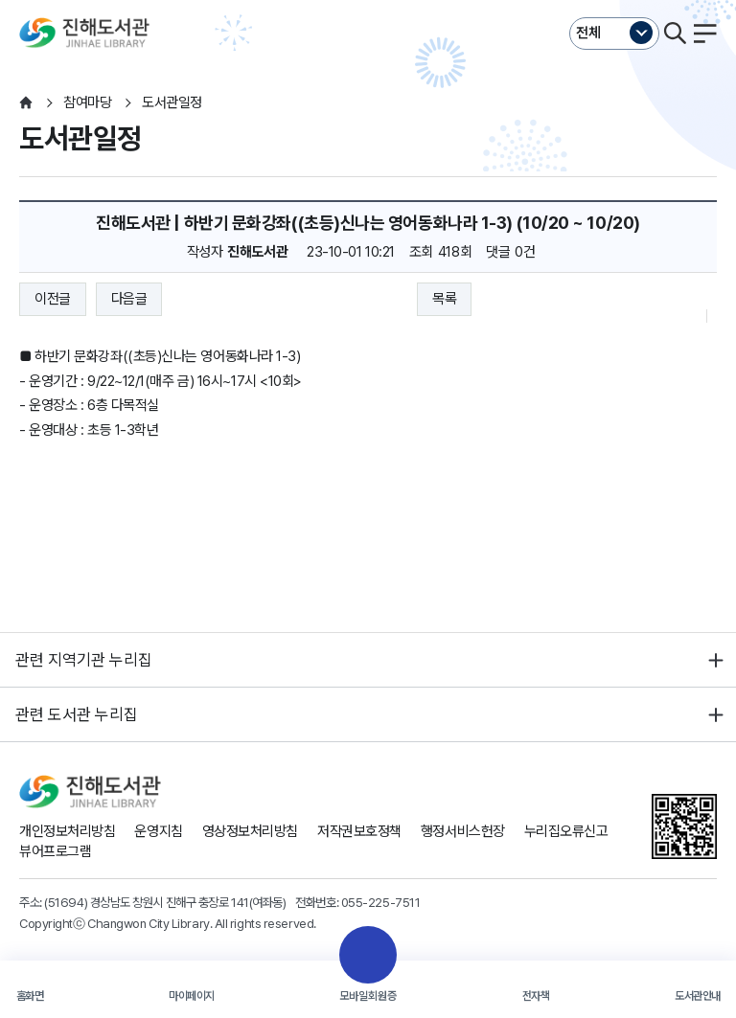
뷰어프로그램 (55, 851)
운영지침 (158, 831)
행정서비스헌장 (463, 831)
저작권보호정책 (359, 831)
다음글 (129, 298)
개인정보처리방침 (67, 831)
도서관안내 (698, 996)
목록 (444, 298)
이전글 (52, 298)
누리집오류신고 (566, 831)
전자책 (536, 996)
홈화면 (30, 996)
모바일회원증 (368, 996)
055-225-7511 (381, 902)
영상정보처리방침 (250, 831)
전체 (588, 32)
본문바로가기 (368, 0)
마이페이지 (192, 996)
